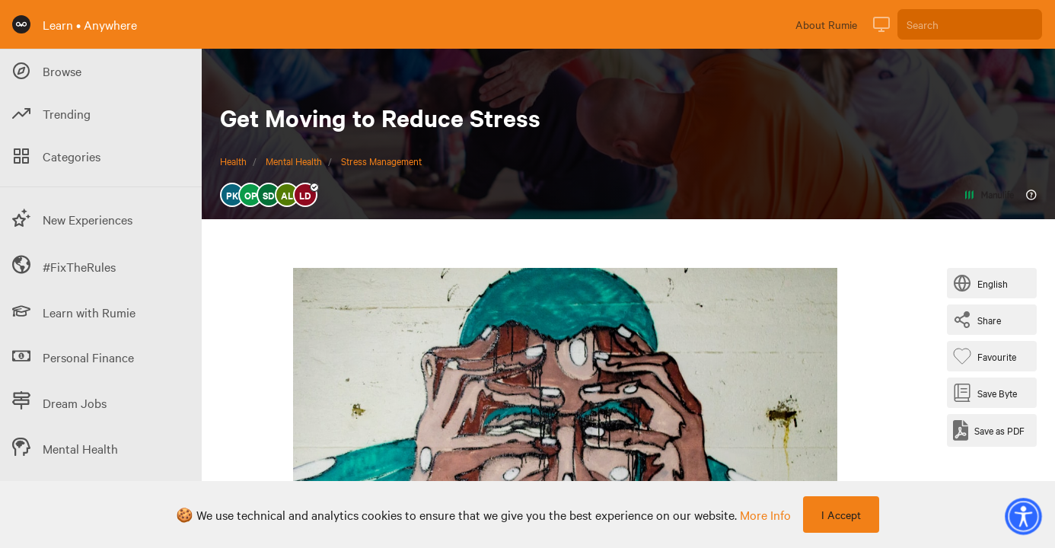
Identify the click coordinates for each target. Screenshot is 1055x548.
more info (765, 514)
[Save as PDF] (989, 430)
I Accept (841, 514)
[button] (1023, 516)
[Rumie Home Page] (21, 24)
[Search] (970, 24)
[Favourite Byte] (987, 356)
